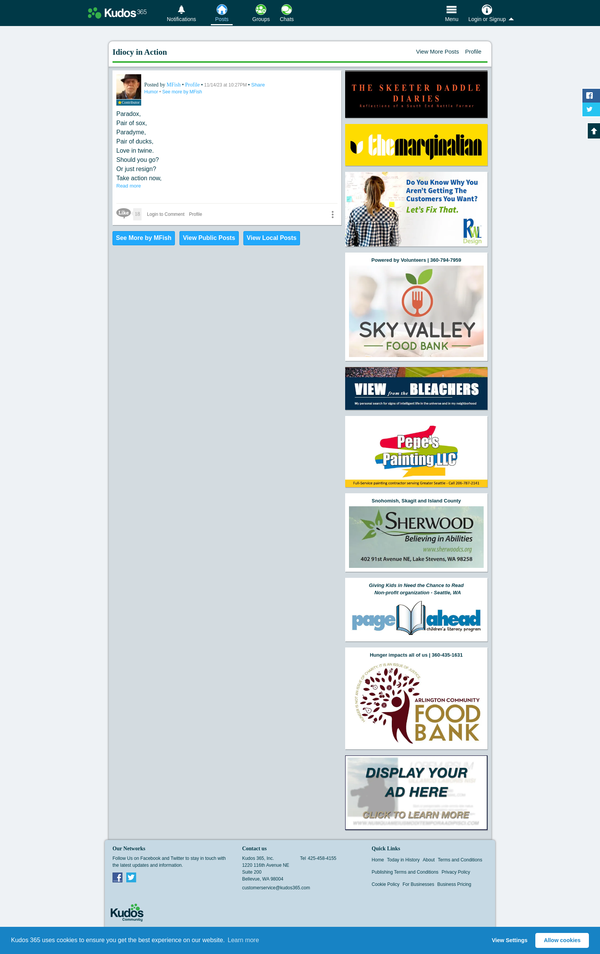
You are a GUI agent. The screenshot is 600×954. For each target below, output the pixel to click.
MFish (174, 85)
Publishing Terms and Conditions (405, 872)
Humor (151, 92)
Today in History (403, 860)
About (429, 860)
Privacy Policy (456, 872)
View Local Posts (272, 238)
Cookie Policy (385, 884)
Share (258, 85)
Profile (473, 51)
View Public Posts (209, 238)
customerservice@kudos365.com (276, 887)
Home (378, 860)
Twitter (131, 877)
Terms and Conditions (460, 860)
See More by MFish (143, 238)
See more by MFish (182, 92)
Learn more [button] (243, 940)
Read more (128, 186)
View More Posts (437, 51)
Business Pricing (454, 884)
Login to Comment (165, 214)
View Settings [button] (509, 940)
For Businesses (418, 884)
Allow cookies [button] (562, 940)
